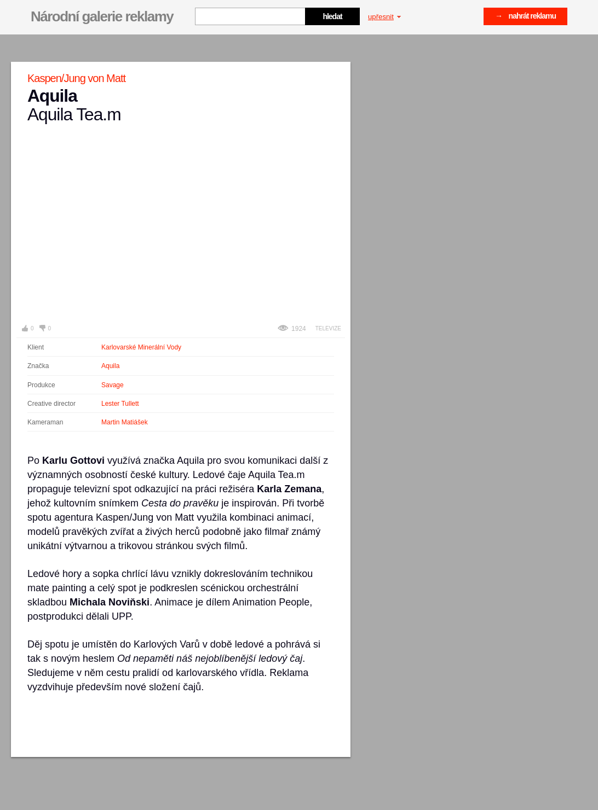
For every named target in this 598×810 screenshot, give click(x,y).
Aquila (110, 366)
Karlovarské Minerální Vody (141, 347)
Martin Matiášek (124, 422)
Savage (112, 385)
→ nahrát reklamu (525, 15)
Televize (328, 328)
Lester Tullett (120, 403)
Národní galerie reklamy (102, 16)
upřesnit (384, 17)
